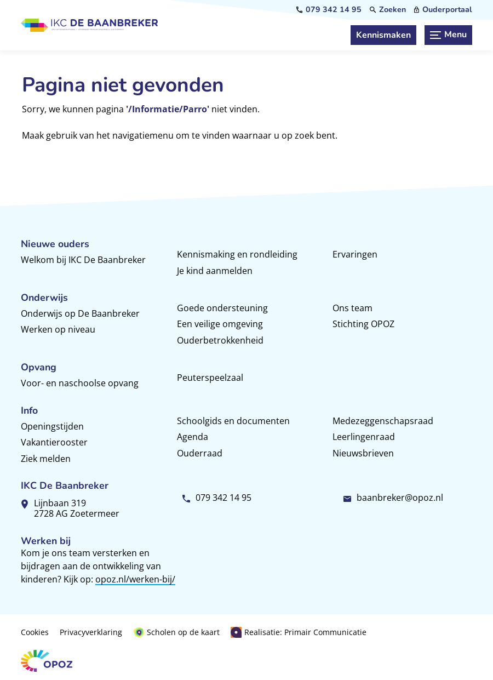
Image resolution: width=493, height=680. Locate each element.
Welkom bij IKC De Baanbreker (83, 260)
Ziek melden (46, 459)
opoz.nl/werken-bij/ (135, 579)
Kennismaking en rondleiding (237, 254)
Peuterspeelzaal (210, 378)
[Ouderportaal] (443, 9)
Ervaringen (355, 254)
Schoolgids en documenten (233, 421)
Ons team (352, 308)
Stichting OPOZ (363, 324)
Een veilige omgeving (220, 324)
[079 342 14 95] (329, 9)
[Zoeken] (388, 9)
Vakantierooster (54, 442)
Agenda (192, 437)
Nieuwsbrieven (363, 453)
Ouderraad (199, 453)
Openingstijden (52, 426)
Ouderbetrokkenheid (220, 340)
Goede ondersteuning (222, 308)
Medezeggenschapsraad (383, 421)
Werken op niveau (58, 329)
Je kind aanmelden (215, 271)
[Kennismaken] (383, 35)
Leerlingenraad (364, 437)
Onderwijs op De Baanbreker (80, 313)
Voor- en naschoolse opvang (80, 383)
